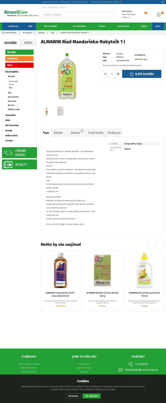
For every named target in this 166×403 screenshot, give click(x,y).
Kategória (11, 43)
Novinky (11, 52)
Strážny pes (114, 132)
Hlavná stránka (9, 33)
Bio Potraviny (50, 26)
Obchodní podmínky (29, 372)
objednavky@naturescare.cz (141, 369)
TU (120, 2)
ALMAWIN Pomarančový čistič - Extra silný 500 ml (60, 294)
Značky (144, 26)
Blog (158, 26)
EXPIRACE (12, 58)
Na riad (11, 105)
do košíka (142, 74)
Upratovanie (13, 81)
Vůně (30, 26)
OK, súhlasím (91, 396)
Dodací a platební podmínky (28, 364)
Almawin (119, 54)
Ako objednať (53, 7)
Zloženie (58, 132)
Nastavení (73, 396)
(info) (145, 59)
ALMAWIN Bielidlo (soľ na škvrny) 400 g (102, 294)
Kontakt (62, 7)
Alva (9, 93)
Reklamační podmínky (29, 368)
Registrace (84, 372)
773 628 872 (141, 364)
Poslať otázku (95, 132)
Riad (10, 87)
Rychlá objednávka (128, 14)
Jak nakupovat (84, 364)
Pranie (11, 84)
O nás (44, 7)
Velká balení (123, 26)
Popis (46, 132)
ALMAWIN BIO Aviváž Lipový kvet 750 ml (144, 294)
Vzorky (102, 26)
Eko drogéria (79, 26)
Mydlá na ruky (14, 109)
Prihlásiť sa (126, 17)
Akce (10, 65)
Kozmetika (13, 26)
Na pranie (12, 101)
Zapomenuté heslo (84, 368)
